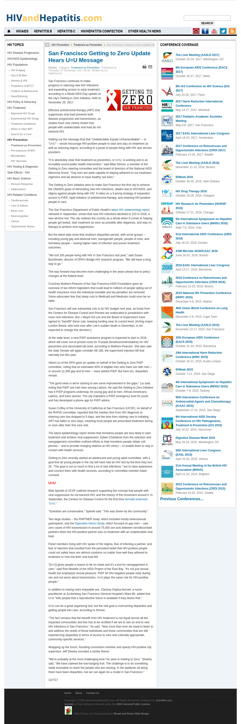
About (78, 693)
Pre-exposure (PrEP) (23, 150)
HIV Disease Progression (23, 53)
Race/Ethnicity (19, 96)
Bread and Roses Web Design (131, 713)
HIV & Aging (18, 70)
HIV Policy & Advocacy (21, 102)
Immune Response (22, 184)
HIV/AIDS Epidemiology (22, 58)
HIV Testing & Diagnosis (22, 166)
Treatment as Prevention (88, 44)
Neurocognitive (19, 216)
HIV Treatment (16, 108)
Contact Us (92, 693)
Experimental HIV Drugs (25, 118)
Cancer (15, 221)
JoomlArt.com (164, 700)
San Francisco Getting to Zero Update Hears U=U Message (99, 56)
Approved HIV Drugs (23, 113)
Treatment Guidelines (23, 123)
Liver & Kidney (19, 205)
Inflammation (18, 189)
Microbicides (18, 155)
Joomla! (69, 704)
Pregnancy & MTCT (22, 85)
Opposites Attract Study (89, 523)
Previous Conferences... (181, 499)
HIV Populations (17, 64)
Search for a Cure (21, 134)
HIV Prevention (60, 44)
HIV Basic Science (19, 178)
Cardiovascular (19, 200)
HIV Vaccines (18, 161)
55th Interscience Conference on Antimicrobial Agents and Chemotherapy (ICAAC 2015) (203, 402)
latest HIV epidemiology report (130, 209)
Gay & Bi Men (19, 75)
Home (67, 693)
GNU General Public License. (133, 704)
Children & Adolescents (24, 91)
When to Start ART (22, 129)
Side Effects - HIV (18, 172)
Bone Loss (17, 210)
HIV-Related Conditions (22, 195)
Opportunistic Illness (22, 226)
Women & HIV (19, 80)
